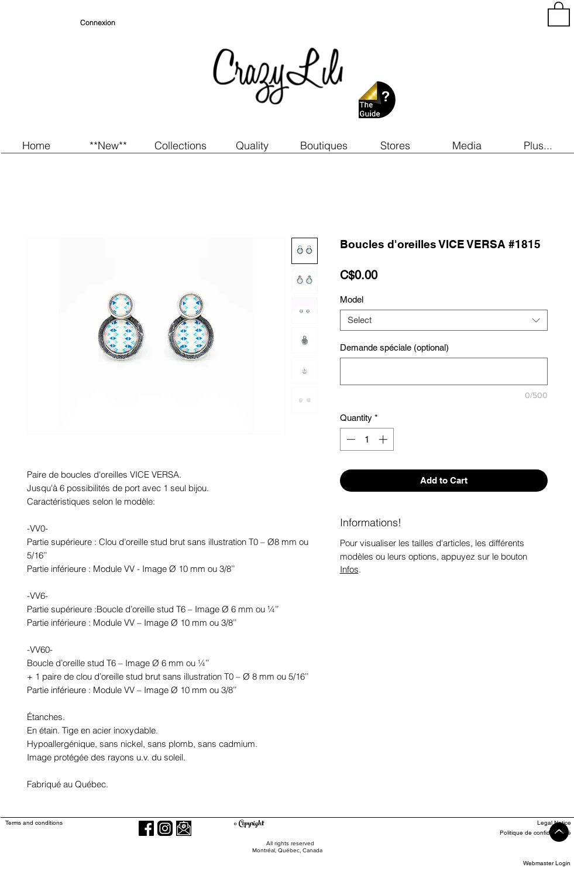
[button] (109, 145)
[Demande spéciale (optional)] (444, 371)
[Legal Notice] (528, 822)
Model (351, 299)
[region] (465, 70)
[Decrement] (350, 439)
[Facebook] (146, 828)
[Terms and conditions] (81, 822)
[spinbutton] (366, 439)
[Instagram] (165, 828)
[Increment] (384, 439)
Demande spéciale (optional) (394, 347)
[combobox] (444, 320)
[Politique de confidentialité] (528, 832)
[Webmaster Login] (547, 863)
